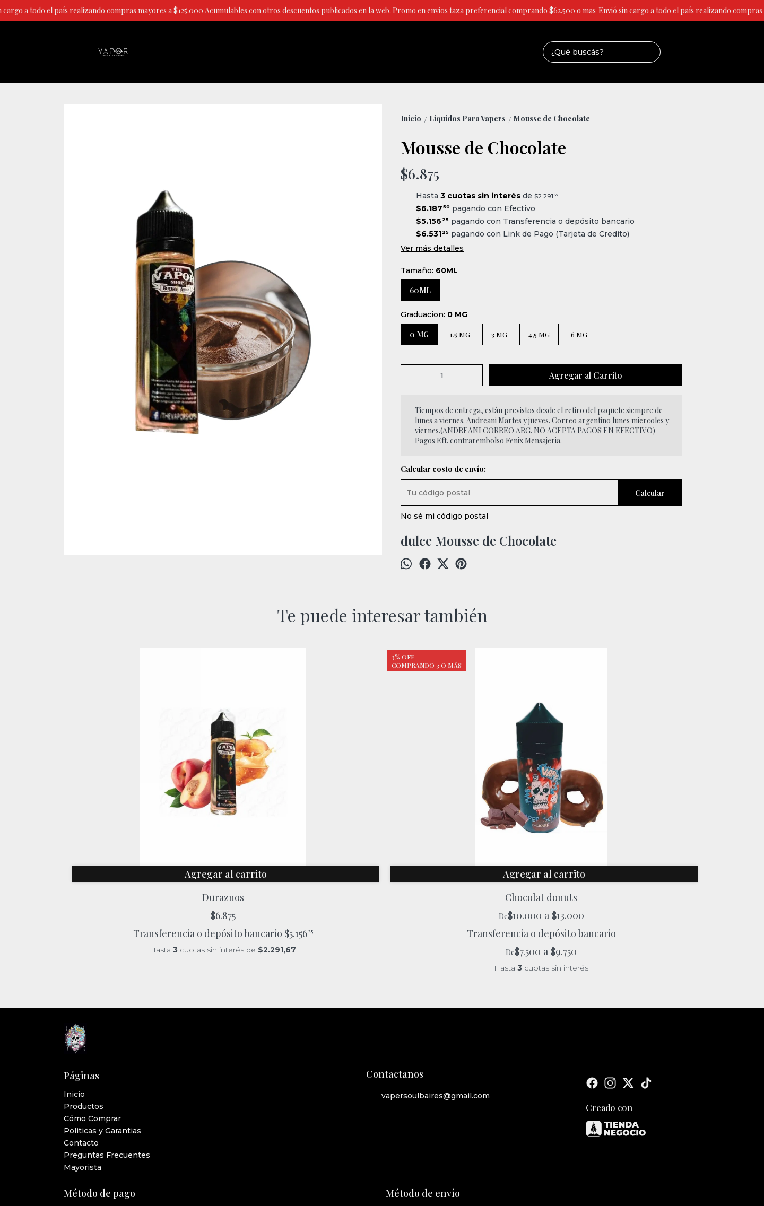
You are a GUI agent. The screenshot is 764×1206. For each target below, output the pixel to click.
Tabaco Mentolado (620, 778)
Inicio (74, 987)
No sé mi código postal (444, 516)
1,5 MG (460, 334)
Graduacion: (434, 314)
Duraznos (143, 778)
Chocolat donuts (302, 778)
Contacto (81, 1036)
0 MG (419, 334)
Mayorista (82, 1060)
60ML (420, 290)
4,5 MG (539, 334)
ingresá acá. (386, 1138)
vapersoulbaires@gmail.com (428, 989)
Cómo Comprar (92, 1012)
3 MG (499, 334)
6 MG (579, 334)
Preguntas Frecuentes (107, 1048)
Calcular (650, 493)
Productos (83, 999)
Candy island (461, 778)
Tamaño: (429, 270)
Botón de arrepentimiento (442, 1138)
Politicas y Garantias (102, 1024)
